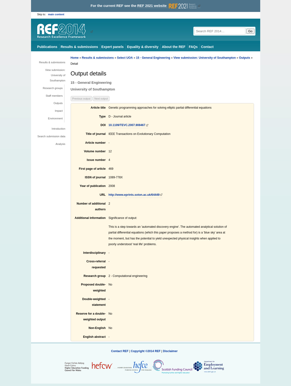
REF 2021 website (167, 6)
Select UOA (125, 57)
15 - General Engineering (153, 57)
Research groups (53, 88)
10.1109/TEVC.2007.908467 (127, 125)
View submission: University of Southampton (55, 75)
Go (250, 31)
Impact (59, 110)
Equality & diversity (143, 47)
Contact (207, 47)
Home (75, 57)
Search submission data (51, 136)
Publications (47, 47)
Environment (55, 118)
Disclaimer (170, 351)
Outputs (58, 103)
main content (56, 14)
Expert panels (112, 47)
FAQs (193, 47)
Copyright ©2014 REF (146, 351)
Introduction (58, 128)
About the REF (173, 47)
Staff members (54, 95)
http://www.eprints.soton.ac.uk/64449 (134, 194)
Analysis (60, 144)
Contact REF (119, 351)
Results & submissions (79, 47)
